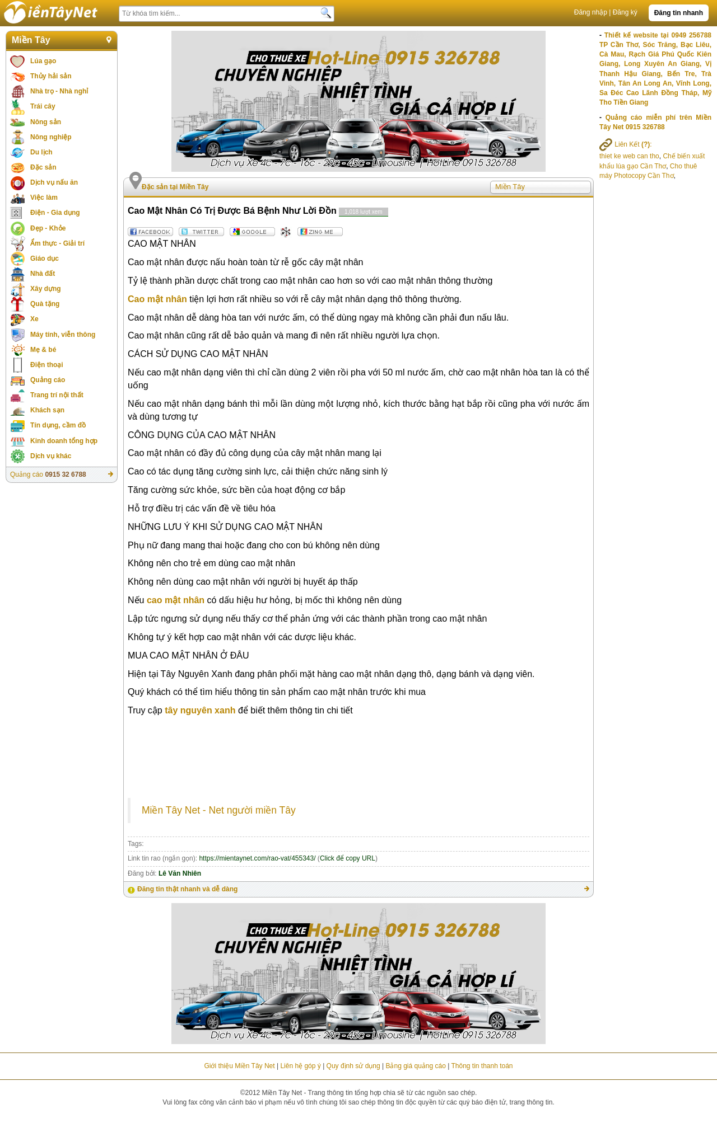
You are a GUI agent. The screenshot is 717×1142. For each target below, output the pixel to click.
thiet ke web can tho (629, 156)
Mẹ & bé (43, 350)
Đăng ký (625, 12)
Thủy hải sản (51, 76)
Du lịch (41, 152)
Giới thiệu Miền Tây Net (239, 1066)
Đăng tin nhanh (678, 13)
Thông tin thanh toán (482, 1066)
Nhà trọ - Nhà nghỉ (59, 91)
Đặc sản (43, 167)
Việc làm (44, 197)
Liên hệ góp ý (300, 1066)
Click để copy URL (347, 858)
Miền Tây (31, 40)
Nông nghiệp (51, 137)
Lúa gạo (43, 61)
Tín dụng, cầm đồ (58, 425)
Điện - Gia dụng (55, 213)
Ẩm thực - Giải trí (57, 243)
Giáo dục (44, 258)
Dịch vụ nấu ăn (54, 182)
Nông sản (45, 122)
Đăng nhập (590, 12)
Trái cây (42, 106)
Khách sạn (47, 410)
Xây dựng (45, 289)
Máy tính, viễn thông (62, 335)
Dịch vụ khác (50, 456)
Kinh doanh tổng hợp (63, 441)
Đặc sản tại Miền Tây (175, 187)
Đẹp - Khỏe (48, 228)
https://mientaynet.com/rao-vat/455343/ (257, 858)
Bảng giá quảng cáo (415, 1066)
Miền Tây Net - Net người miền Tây (219, 810)
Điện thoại (46, 365)
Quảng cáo (47, 380)
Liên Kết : (625, 144)
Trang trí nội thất (56, 395)
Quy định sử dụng (353, 1066)
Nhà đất (42, 274)
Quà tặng (44, 304)
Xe (34, 319)
